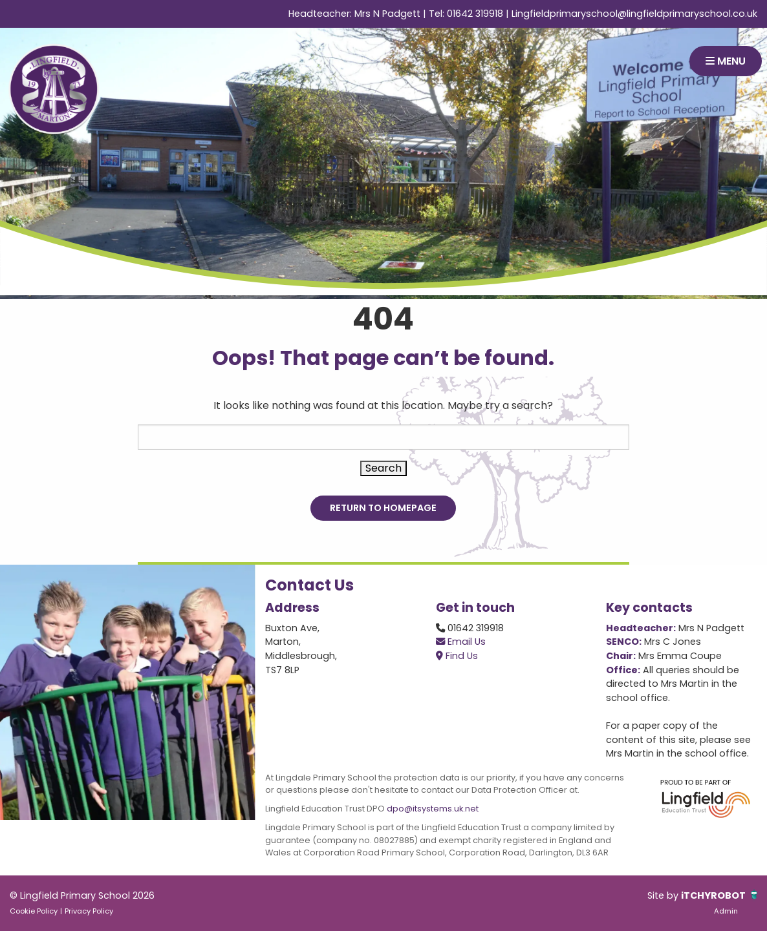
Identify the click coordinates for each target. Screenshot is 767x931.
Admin (726, 911)
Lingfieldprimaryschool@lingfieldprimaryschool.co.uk (634, 13)
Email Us (461, 641)
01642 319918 (475, 13)
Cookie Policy (34, 911)
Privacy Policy (89, 911)
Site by (664, 895)
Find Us (457, 655)
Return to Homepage (383, 507)
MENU (726, 61)
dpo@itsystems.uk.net (433, 808)
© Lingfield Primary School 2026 (82, 895)
